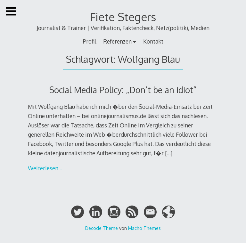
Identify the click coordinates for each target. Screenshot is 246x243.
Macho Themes (144, 228)
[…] (168, 153)
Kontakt (153, 41)
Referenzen (117, 41)
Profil (89, 41)
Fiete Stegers (123, 17)
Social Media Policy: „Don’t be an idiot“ (123, 90)
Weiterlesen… (45, 168)
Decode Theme (101, 228)
